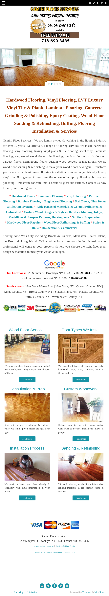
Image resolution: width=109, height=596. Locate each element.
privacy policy (39, 546)
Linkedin (32, 592)
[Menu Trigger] (3, 2)
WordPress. (100, 592)
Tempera (86, 592)
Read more (27, 379)
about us (50, 546)
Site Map (18, 592)
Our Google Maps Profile (65, 546)
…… (7, 592)
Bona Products (69, 552)
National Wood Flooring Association (48, 552)
